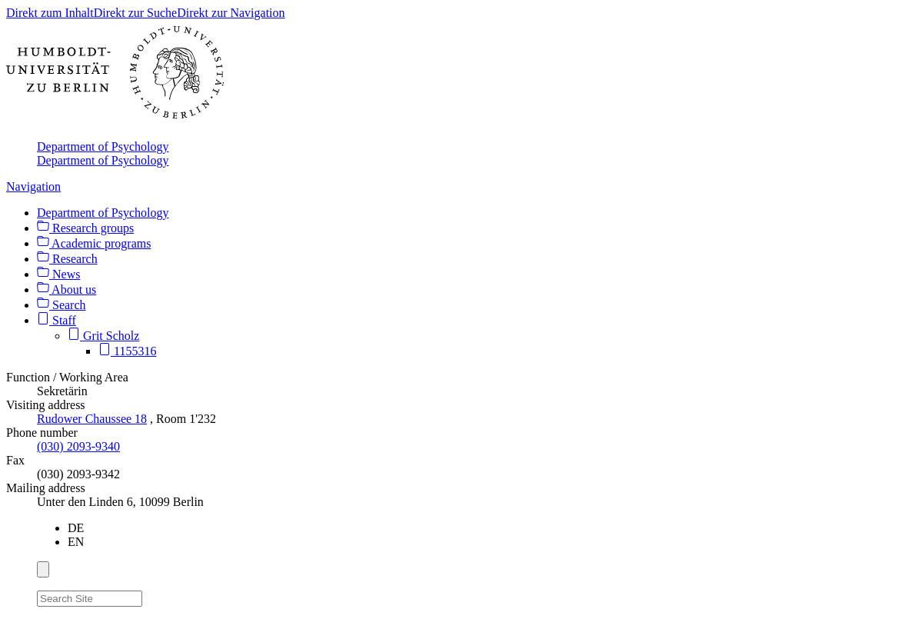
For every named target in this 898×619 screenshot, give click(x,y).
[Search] (151, 596)
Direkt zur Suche (135, 12)
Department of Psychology (103, 146)
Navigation (33, 186)
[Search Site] (89, 599)
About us (66, 289)
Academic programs (94, 243)
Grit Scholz (103, 335)
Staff (56, 320)
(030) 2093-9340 (78, 446)
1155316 (127, 351)
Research (67, 258)
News (58, 274)
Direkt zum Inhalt (50, 12)
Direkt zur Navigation (230, 12)
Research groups (85, 228)
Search (61, 304)
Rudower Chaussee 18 (92, 418)
